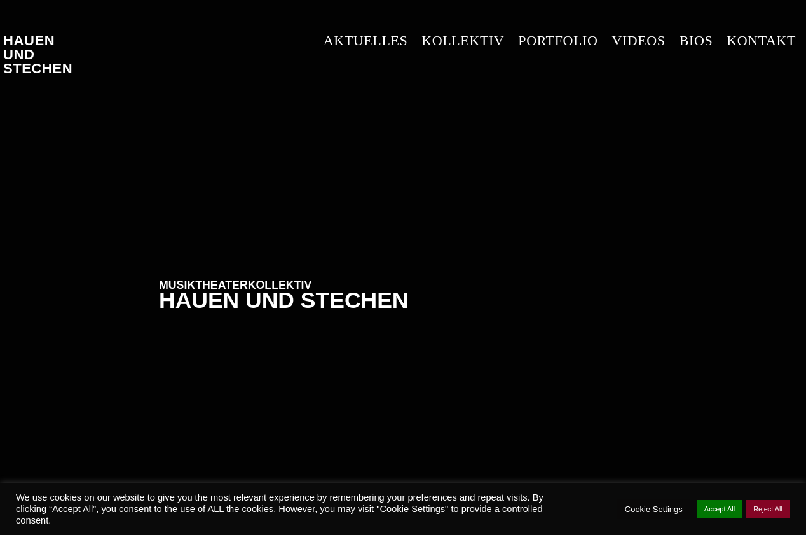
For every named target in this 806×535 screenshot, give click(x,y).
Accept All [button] (719, 509)
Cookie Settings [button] (654, 509)
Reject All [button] (767, 509)
